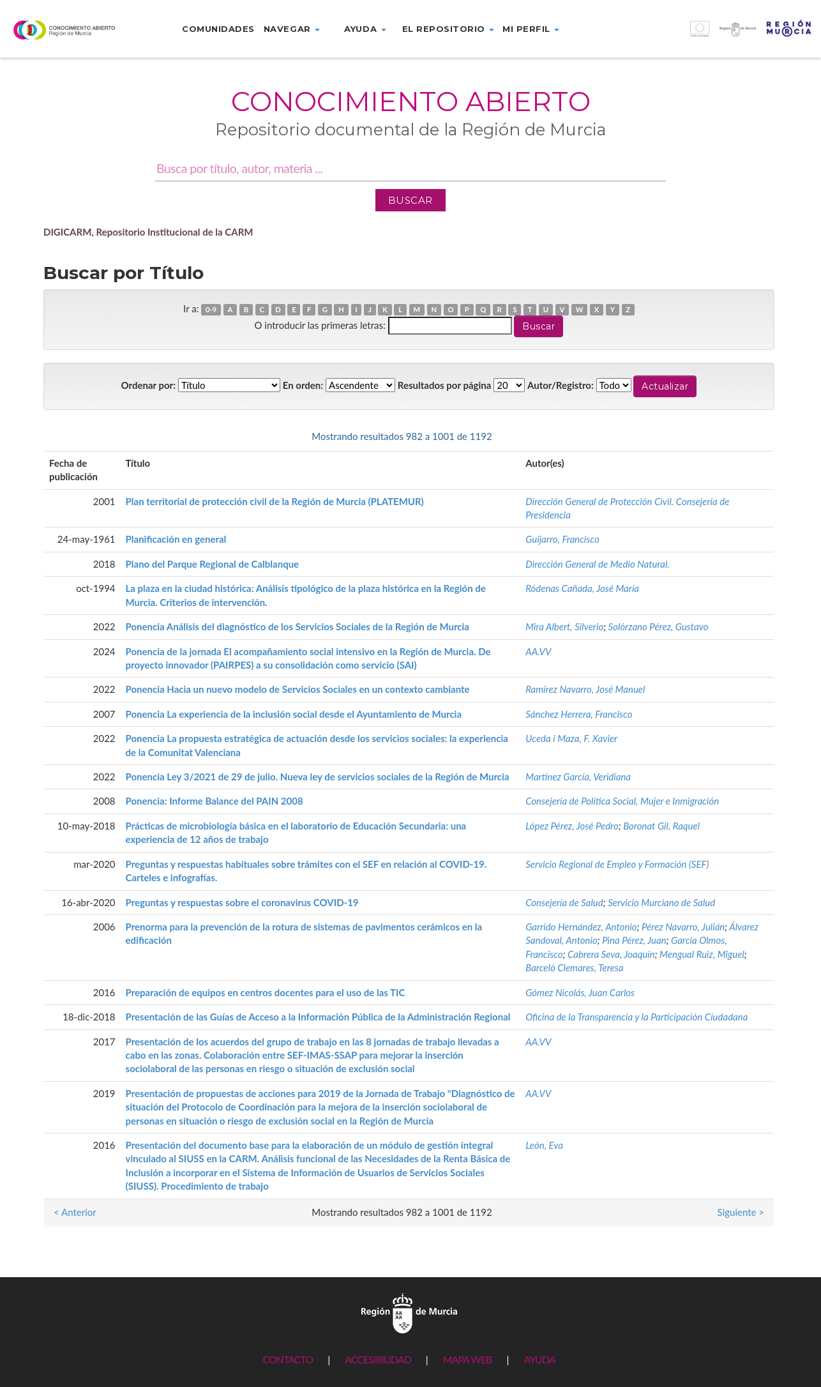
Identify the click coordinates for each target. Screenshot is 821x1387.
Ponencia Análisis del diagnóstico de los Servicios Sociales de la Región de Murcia (297, 626)
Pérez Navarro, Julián (683, 926)
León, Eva (544, 1145)
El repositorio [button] (448, 29)
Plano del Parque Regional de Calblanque (212, 564)
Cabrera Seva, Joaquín (611, 954)
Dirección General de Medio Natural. (597, 564)
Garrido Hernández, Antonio (580, 926)
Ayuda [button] (365, 29)
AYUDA (539, 1359)
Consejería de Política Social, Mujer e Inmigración (622, 801)
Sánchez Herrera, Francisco (578, 714)
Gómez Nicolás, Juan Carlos (580, 992)
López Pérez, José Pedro (572, 825)
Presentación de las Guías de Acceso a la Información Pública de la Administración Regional (318, 1016)
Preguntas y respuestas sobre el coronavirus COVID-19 (242, 902)
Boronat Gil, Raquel (661, 825)
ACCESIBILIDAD (377, 1359)
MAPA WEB (467, 1359)
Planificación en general (176, 539)
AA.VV (538, 651)
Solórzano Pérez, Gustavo (658, 626)
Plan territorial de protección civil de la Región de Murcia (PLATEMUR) (275, 501)
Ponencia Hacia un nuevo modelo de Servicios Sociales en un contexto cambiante (298, 689)
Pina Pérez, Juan (634, 940)
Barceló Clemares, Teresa (574, 967)
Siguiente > (741, 436)
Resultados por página (445, 385)
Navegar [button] (292, 29)
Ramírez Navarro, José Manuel (585, 689)
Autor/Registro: (560, 385)
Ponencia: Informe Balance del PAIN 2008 (214, 801)
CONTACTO (287, 1359)
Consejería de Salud (564, 902)
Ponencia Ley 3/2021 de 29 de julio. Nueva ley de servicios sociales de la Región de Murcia (317, 776)
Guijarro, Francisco (562, 539)
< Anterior (75, 436)
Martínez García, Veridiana (578, 776)
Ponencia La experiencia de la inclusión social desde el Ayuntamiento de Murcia (294, 714)
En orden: (303, 385)
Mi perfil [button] (530, 29)
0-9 (211, 309)
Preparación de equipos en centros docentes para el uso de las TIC (265, 992)
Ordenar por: (148, 385)
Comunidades (218, 29)
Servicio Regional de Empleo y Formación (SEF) (617, 864)
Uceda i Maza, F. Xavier (571, 738)
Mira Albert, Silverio (564, 626)
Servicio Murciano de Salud (661, 902)
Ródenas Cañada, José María (582, 588)
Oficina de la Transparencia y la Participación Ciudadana (636, 1016)
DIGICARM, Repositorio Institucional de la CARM (148, 232)
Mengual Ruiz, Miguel (701, 954)
